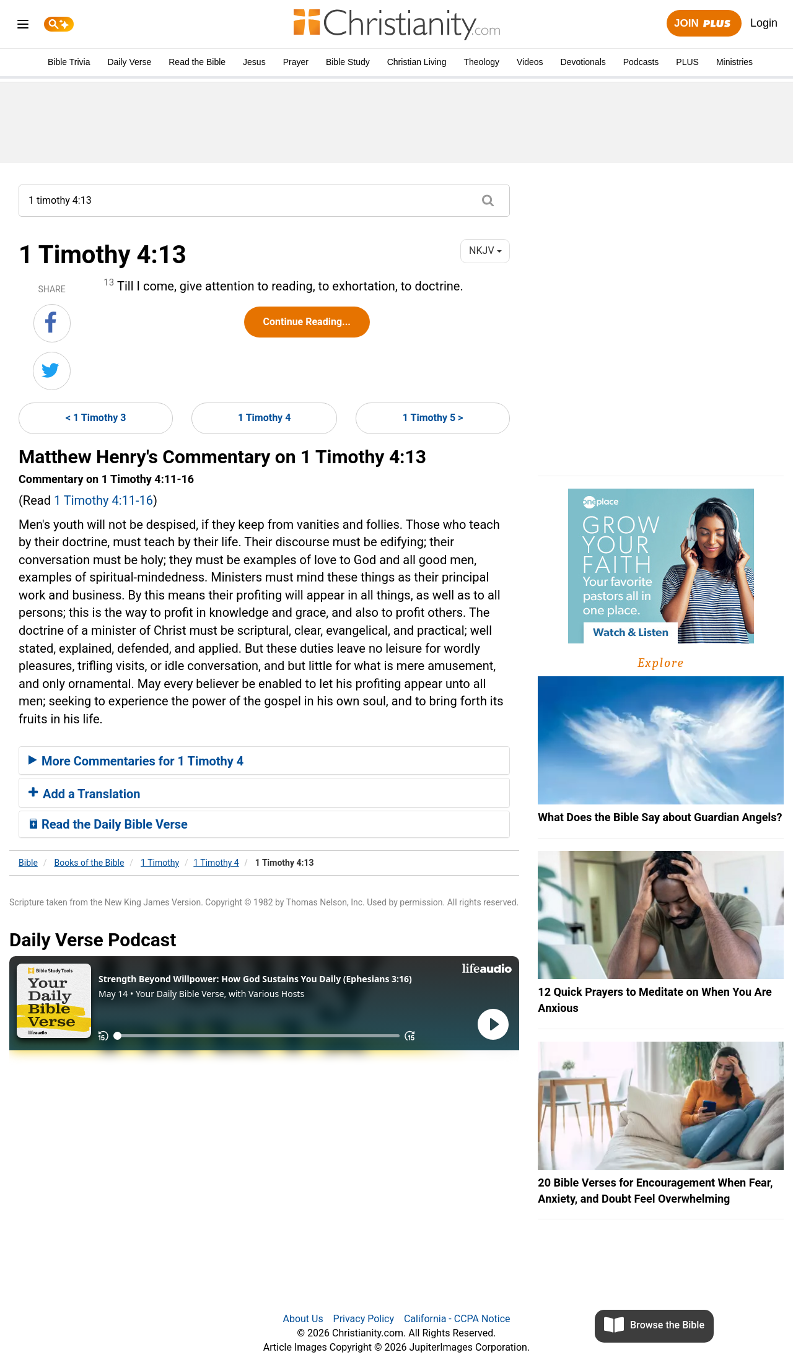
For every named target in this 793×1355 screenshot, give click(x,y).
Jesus (254, 62)
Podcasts (641, 62)
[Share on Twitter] (52, 371)
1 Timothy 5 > (433, 418)
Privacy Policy (364, 1319)
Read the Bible (197, 62)
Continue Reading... (307, 322)
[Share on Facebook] (52, 323)
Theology (481, 62)
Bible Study (348, 62)
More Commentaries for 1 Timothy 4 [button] (135, 761)
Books (90, 863)
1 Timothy (160, 863)
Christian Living (417, 62)
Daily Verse (129, 62)
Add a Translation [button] (84, 793)
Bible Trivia (69, 62)
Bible (28, 863)
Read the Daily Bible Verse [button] (108, 824)
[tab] (264, 760)
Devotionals (583, 62)
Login (764, 23)
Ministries (734, 62)
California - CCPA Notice (457, 1319)
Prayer (296, 62)
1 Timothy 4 (264, 418)
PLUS (687, 62)
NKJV (485, 250)
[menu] (23, 26)
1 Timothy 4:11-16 (103, 500)
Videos (530, 62)
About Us (303, 1319)
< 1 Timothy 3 (96, 418)
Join (704, 24)
